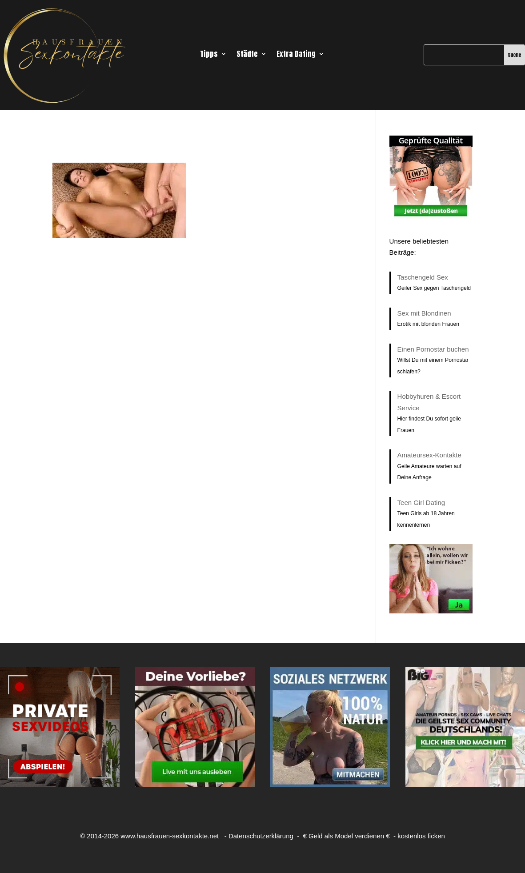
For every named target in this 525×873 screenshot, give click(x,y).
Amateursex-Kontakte (429, 455)
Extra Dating (296, 55)
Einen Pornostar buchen (433, 349)
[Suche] (464, 54)
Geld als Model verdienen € (349, 836)
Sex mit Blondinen (424, 313)
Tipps (209, 55)
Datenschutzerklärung (260, 836)
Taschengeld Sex (422, 277)
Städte (247, 55)
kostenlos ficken (421, 836)
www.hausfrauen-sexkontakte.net (169, 836)
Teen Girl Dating (421, 502)
